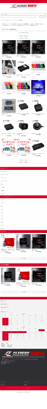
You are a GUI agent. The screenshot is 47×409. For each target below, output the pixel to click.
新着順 (27, 32)
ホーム (2, 20)
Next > (26, 36)
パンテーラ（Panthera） (18, 20)
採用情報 (25, 384)
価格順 (24, 32)
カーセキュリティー (8, 20)
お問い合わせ (3, 384)
